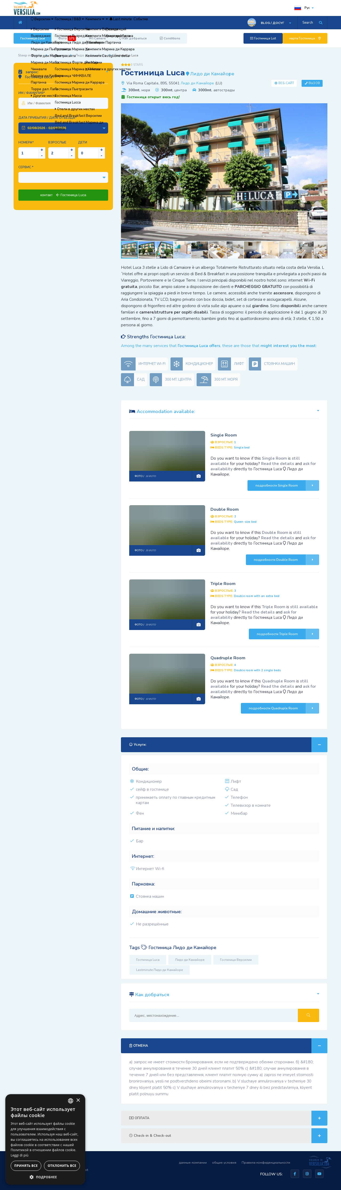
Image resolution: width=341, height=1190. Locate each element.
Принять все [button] (26, 1165)
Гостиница (59, 55)
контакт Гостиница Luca (63, 195)
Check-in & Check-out (228, 1135)
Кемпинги (123, 22)
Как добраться (133, 38)
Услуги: (228, 744)
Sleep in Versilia (30, 55)
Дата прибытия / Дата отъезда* (47, 118)
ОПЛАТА (228, 1118)
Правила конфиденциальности (266, 1162)
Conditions (170, 38)
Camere (97, 38)
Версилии (48, 22)
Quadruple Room (227, 658)
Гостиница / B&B (86, 22)
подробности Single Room (287, 485)
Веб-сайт (286, 83)
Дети (82, 142)
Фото (67, 38)
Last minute (167, 22)
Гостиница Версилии (236, 960)
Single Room (223, 435)
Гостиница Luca (32, 38)
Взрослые (57, 142)
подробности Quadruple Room (284, 708)
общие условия (224, 1162)
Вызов (314, 83)
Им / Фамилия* (31, 93)
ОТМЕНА (228, 1045)
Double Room (224, 509)
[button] (322, 108)
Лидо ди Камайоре (90, 55)
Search (307, 22)
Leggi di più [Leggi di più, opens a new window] (20, 1155)
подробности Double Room (286, 559)
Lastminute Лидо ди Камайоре (159, 970)
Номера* (26, 142)
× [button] (78, 1100)
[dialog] (45, 1139)
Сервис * (25, 167)
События (195, 22)
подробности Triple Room (288, 634)
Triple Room (223, 584)
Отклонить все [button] (62, 1165)
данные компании (193, 1162)
